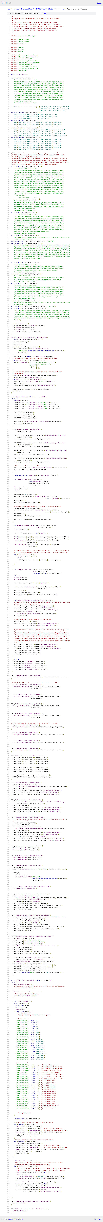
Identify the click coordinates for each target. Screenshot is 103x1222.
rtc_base (63, 9)
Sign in (99, 3)
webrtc (9, 9)
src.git (16, 9)
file (44, 13)
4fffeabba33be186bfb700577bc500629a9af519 (38, 9)
